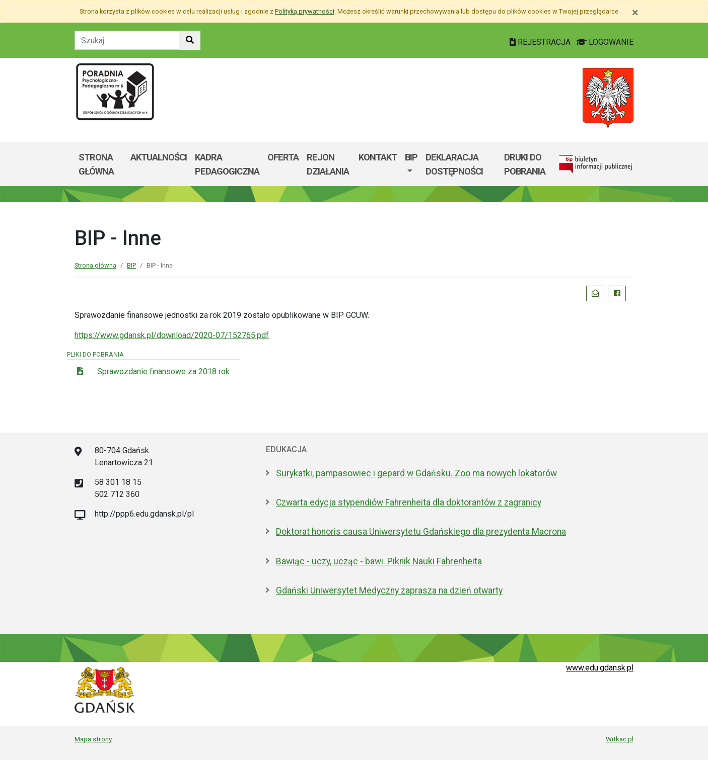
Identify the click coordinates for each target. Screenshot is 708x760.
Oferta (283, 157)
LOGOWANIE (605, 42)
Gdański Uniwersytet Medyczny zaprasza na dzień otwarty (389, 590)
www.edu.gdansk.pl (599, 667)
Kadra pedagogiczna (227, 164)
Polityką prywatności (304, 11)
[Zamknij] (635, 13)
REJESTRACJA (541, 42)
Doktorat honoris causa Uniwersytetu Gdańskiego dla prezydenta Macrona (421, 532)
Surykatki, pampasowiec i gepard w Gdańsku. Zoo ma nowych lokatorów (416, 473)
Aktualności (158, 157)
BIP (411, 157)
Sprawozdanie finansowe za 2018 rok (163, 371)
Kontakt (378, 157)
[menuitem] (411, 164)
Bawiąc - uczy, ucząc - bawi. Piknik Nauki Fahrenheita (379, 561)
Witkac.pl (619, 739)
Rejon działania (328, 164)
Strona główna (96, 164)
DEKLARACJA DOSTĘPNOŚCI (454, 164)
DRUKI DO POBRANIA (524, 164)
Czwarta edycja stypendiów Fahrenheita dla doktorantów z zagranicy (408, 502)
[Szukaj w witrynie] (189, 40)
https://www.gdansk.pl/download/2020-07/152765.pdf (172, 335)
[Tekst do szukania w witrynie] (127, 40)
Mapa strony (93, 739)
